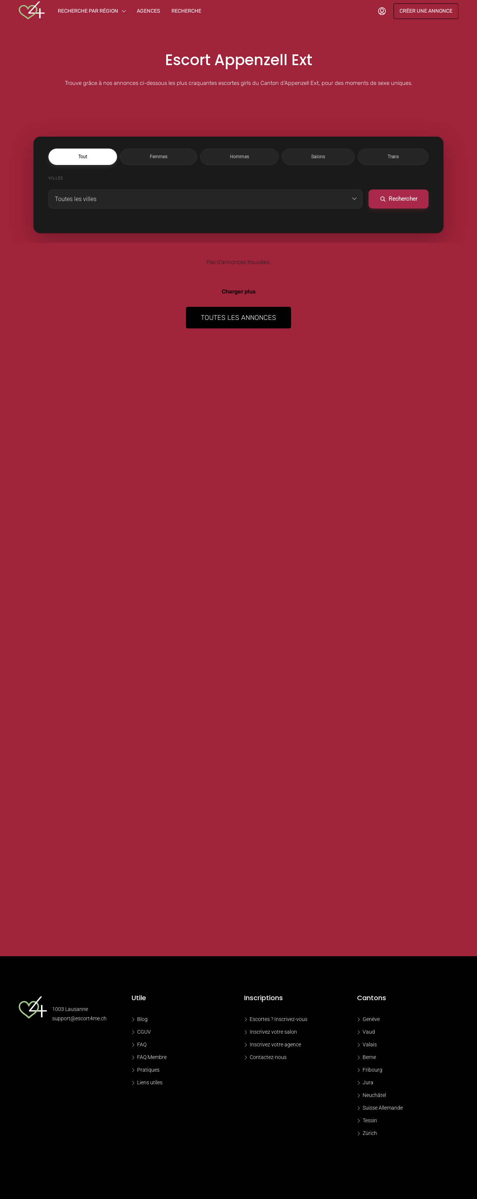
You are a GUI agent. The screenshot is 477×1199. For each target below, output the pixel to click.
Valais (370, 1046)
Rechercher (399, 200)
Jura (368, 1084)
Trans (311, 157)
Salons (277, 157)
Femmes (199, 157)
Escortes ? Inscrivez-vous (278, 1020)
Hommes (239, 157)
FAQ (141, 1046)
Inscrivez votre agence (275, 1046)
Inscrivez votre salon (273, 1033)
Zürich (370, 1134)
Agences (148, 11)
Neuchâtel (374, 1096)
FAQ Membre (152, 1058)
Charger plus (239, 292)
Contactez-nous (268, 1058)
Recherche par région (88, 11)
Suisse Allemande (383, 1109)
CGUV (144, 1033)
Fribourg (372, 1071)
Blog (142, 1020)
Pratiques (148, 1071)
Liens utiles (149, 1084)
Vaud (369, 1033)
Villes (55, 178)
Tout (165, 157)
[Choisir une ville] (206, 200)
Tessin (370, 1122)
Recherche (186, 11)
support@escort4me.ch (79, 1020)
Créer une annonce (425, 11)
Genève (371, 1020)
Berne (369, 1058)
